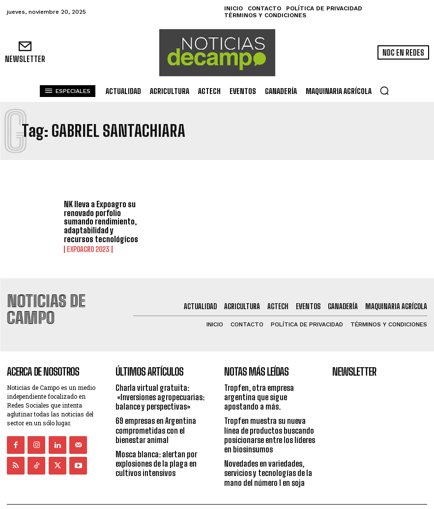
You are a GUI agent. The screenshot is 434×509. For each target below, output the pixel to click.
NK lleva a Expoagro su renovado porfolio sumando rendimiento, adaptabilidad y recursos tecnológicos (101, 221)
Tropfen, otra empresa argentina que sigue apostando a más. (259, 378)
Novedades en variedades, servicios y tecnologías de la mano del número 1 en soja (268, 454)
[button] (384, 90)
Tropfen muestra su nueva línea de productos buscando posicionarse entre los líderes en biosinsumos (269, 416)
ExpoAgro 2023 (87, 249)
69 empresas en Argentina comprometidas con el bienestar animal (156, 411)
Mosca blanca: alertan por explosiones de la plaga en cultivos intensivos (156, 445)
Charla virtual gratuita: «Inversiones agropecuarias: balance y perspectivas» (160, 378)
